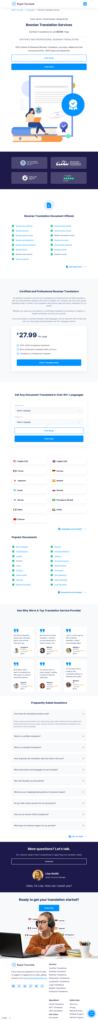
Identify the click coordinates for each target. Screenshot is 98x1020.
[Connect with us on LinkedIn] (25, 986)
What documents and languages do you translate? (49, 770)
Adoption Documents (23, 584)
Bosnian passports (22, 259)
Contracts (19, 570)
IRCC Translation (56, 1007)
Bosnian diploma (21, 249)
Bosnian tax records (61, 240)
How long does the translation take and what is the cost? (49, 758)
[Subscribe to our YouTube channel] (37, 986)
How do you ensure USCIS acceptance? (49, 814)
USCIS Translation (56, 1004)
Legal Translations (56, 985)
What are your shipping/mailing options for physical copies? (49, 792)
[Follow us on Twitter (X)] (19, 986)
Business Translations (57, 975)
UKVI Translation (56, 1011)
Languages (31, 10)
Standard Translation (57, 971)
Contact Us (49, 861)
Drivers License (21, 575)
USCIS (18, 566)
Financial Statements (61, 551)
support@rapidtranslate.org (35, 978)
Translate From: (19, 405)
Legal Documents (60, 584)
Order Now (49, 67)
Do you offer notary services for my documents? (49, 803)
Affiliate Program (77, 1014)
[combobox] (6, 1018)
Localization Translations (59, 981)
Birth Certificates (22, 547)
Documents (53, 1017)
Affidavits (57, 556)
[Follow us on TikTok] (31, 986)
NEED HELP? (91, 1013)
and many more (76, 267)
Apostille (19, 556)
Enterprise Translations (58, 991)
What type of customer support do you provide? (49, 825)
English (4, 1018)
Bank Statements (60, 575)
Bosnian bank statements (25, 240)
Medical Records (60, 566)
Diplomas (57, 547)
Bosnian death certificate (63, 245)
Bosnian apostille (60, 249)
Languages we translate (72, 529)
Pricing (72, 1007)
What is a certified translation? (49, 736)
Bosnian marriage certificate (25, 245)
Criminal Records (22, 551)
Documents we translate (72, 592)
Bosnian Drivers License (62, 231)
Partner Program (76, 1017)
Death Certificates (60, 580)
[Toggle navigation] (85, 3)
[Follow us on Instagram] (13, 986)
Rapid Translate (17, 10)
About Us (73, 1004)
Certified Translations (58, 968)
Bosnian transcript (22, 231)
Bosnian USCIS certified (62, 226)
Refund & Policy (76, 1011)
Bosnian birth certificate (24, 226)
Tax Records (58, 570)
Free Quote (49, 58)
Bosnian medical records (24, 235)
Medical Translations (57, 988)
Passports (19, 580)
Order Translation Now (49, 363)
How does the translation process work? (49, 714)
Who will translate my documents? (49, 781)
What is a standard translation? (49, 747)
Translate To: (18, 417)
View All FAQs (78, 836)
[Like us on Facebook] (43, 986)
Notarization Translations (59, 978)
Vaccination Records (61, 561)
